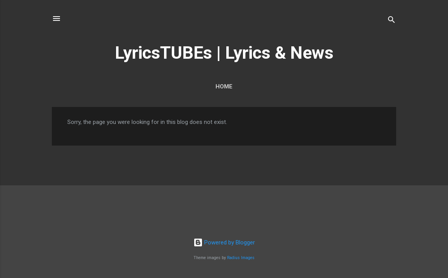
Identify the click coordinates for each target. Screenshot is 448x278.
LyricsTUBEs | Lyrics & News (224, 52)
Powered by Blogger (224, 242)
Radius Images (241, 257)
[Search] (391, 21)
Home (224, 86)
